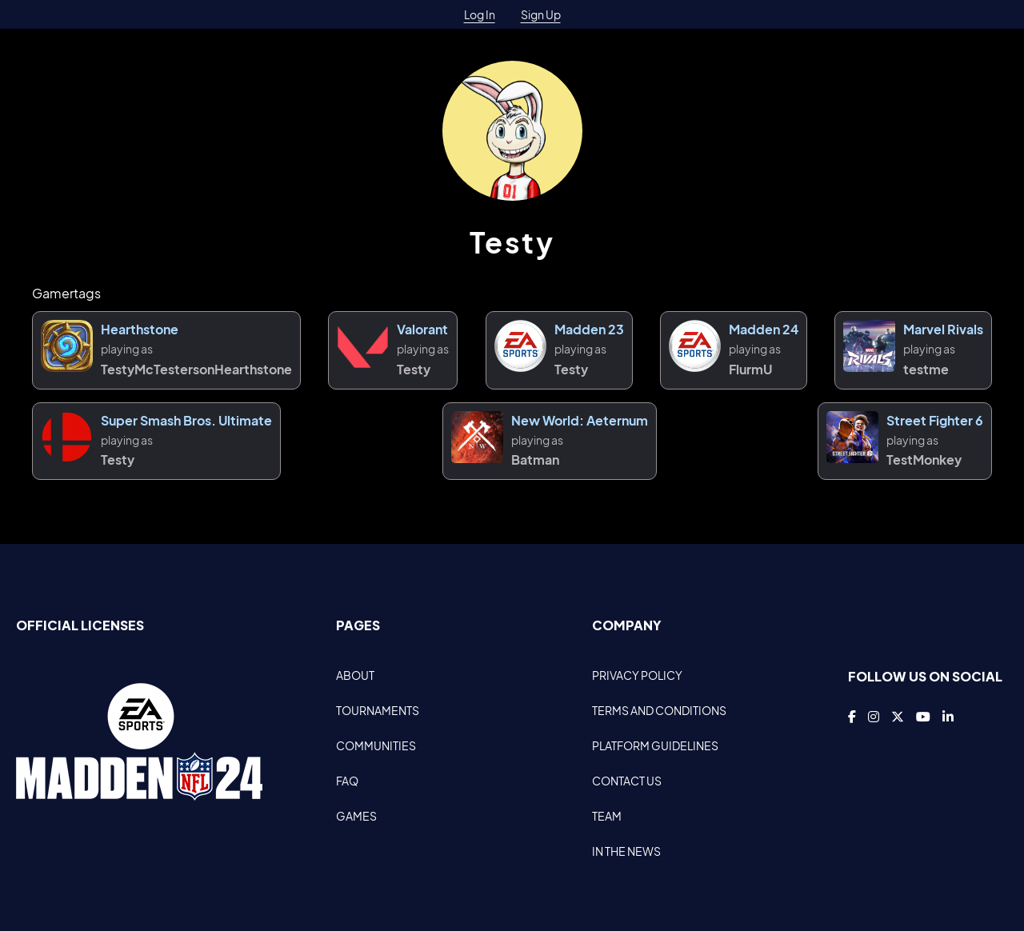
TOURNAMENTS (377, 710)
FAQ (347, 780)
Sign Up (541, 14)
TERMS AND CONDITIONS (659, 710)
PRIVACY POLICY (637, 675)
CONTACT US (627, 780)
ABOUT (355, 675)
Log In (479, 14)
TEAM (607, 816)
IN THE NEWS (626, 851)
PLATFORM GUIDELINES (655, 745)
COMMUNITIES (376, 745)
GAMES (356, 816)
